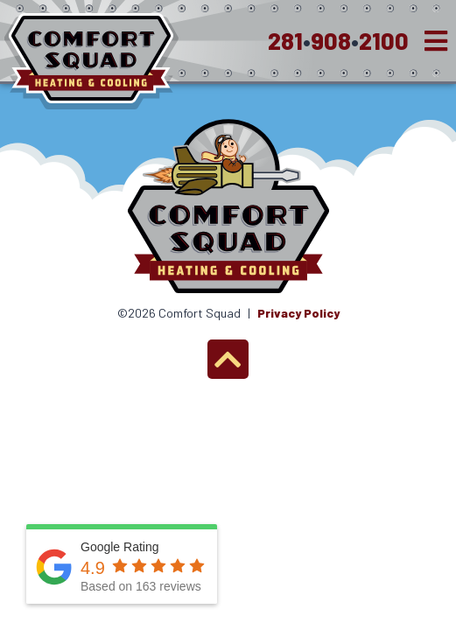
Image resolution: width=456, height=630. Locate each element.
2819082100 (338, 40)
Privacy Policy (298, 312)
